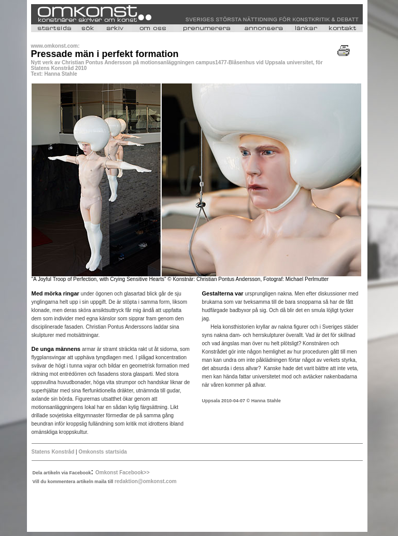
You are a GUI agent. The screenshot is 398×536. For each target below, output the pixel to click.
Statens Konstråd (53, 452)
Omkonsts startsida (102, 452)
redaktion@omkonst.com (146, 481)
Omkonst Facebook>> (122, 472)
